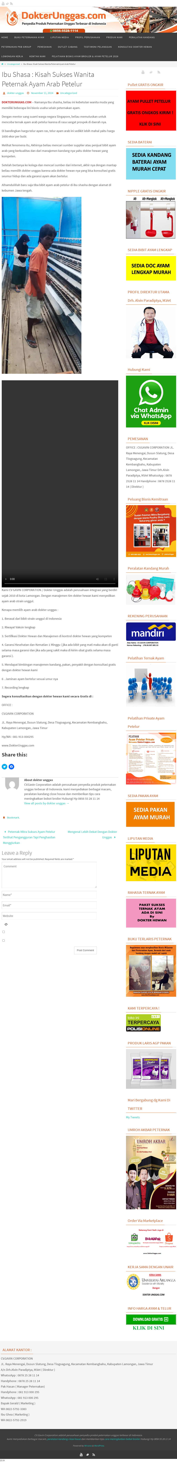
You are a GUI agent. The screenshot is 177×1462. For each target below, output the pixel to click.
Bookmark (13, 817)
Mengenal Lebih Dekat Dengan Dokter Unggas (92, 834)
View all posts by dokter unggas (46, 803)
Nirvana (88, 1445)
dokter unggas (15, 93)
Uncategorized (13, 64)
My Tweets (133, 1117)
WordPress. (99, 1445)
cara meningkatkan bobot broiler (122, 1439)
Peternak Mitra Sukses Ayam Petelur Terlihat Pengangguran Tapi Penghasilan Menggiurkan (29, 837)
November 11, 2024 (42, 93)
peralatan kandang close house (64, 1439)
